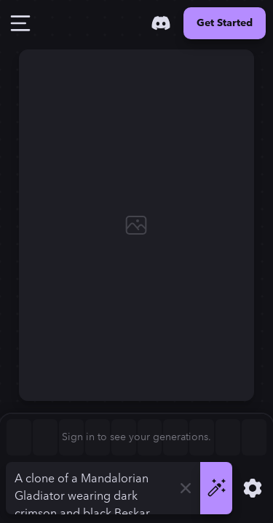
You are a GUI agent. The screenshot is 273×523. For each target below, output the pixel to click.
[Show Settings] (252, 488)
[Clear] (185, 488)
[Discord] (161, 23)
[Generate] (216, 488)
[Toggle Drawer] (20, 23)
